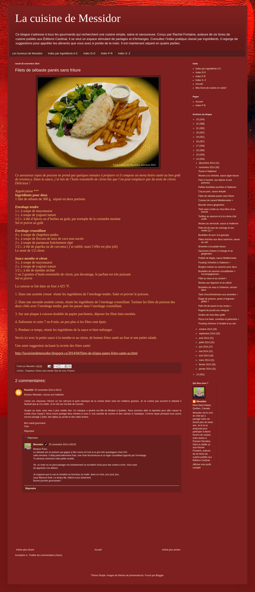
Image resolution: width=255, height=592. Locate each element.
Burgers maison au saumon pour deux (217, 267)
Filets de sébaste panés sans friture (216, 196)
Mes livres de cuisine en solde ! (211, 88)
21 (197, 128)
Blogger (160, 575)
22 (197, 123)
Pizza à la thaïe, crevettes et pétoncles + (218, 319)
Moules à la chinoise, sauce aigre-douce (218, 175)
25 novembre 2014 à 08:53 (62, 444)
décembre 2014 (207, 163)
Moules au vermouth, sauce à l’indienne (218, 223)
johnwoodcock (136, 575)
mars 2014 (204, 360)
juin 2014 (204, 346)
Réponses (33, 438)
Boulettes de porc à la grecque (213, 235)
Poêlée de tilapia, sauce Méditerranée (217, 258)
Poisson (70, 371)
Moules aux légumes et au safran (215, 282)
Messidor (38, 444)
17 (197, 146)
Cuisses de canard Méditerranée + (215, 200)
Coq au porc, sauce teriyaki (212, 191)
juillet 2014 (204, 342)
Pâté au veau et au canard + (212, 278)
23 (197, 119)
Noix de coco (60, 371)
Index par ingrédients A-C (63, 53)
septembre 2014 (207, 333)
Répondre (29, 431)
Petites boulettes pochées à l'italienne (217, 187)
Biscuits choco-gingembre (211, 205)
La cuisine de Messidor (68, 18)
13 (197, 374)
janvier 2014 (205, 369)
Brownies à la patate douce (212, 246)
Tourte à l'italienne (207, 171)
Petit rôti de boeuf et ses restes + (215, 306)
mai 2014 (204, 351)
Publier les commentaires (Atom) (45, 555)
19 (197, 137)
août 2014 (204, 338)
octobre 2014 (206, 329)
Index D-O (89, 53)
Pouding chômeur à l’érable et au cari (217, 323)
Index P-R (107, 53)
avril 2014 (204, 355)
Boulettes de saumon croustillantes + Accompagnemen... (216, 272)
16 (197, 150)
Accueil (98, 549)
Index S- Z (124, 53)
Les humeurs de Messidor (27, 53)
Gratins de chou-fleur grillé (211, 315)
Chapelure (30, 371)
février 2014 (205, 364)
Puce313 (28, 390)
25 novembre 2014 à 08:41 (48, 390)
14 (197, 159)
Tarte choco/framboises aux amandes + (218, 294)
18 (197, 141)
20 (197, 132)
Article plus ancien (171, 549)
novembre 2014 (207, 167)
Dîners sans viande (44, 371)
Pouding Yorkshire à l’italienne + (214, 262)
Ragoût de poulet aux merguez (213, 310)
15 (197, 154)
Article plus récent (25, 549)
